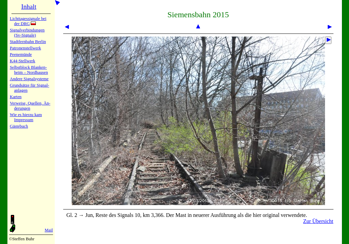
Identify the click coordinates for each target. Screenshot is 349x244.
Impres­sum (23, 119)
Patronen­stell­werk (25, 48)
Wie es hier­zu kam (26, 114)
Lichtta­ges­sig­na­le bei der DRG (28, 21)
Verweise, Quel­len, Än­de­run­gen (30, 106)
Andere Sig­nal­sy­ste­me (29, 78)
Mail (49, 230)
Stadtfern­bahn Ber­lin (28, 41)
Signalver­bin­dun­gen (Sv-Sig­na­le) (27, 33)
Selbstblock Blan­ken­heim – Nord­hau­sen (29, 70)
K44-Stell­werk (22, 61)
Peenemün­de (21, 54)
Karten (16, 96)
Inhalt (28, 6)
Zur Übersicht (318, 221)
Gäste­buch (19, 126)
